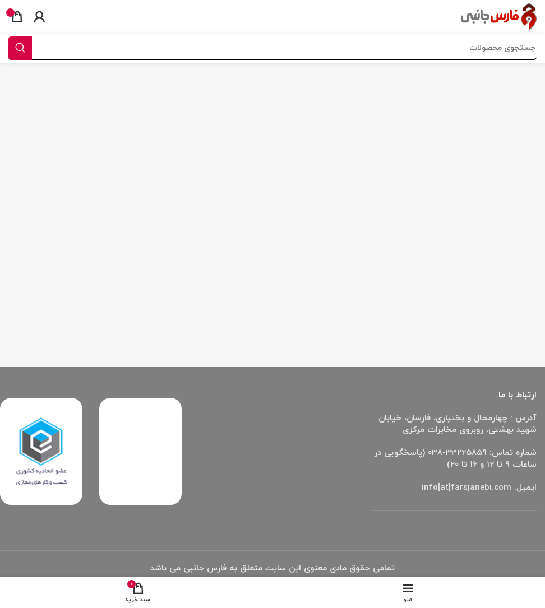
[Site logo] (499, 16)
